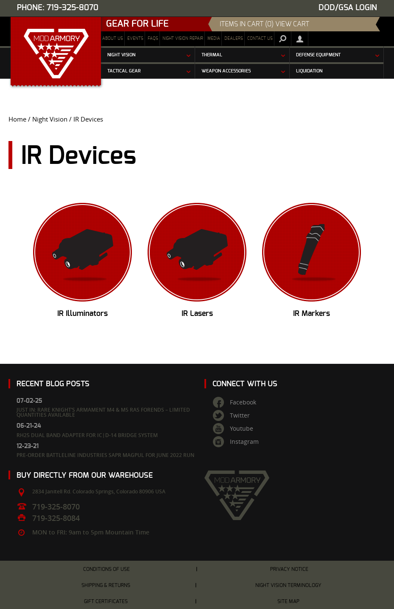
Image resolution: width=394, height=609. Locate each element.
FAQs (153, 38)
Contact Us (260, 38)
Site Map (288, 601)
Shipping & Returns (105, 585)
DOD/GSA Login (348, 8)
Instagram (244, 442)
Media (213, 38)
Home (17, 119)
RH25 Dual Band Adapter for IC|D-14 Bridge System (87, 435)
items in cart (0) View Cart (264, 24)
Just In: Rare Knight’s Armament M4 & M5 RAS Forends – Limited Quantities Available (103, 412)
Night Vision (49, 119)
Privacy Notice (289, 569)
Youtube (241, 428)
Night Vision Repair (182, 38)
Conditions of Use (106, 569)
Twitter (240, 415)
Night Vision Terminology (288, 585)
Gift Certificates (106, 601)
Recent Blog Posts (53, 384)
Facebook (243, 402)
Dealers (233, 38)
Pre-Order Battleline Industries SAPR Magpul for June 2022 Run (105, 455)
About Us (112, 38)
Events (135, 38)
